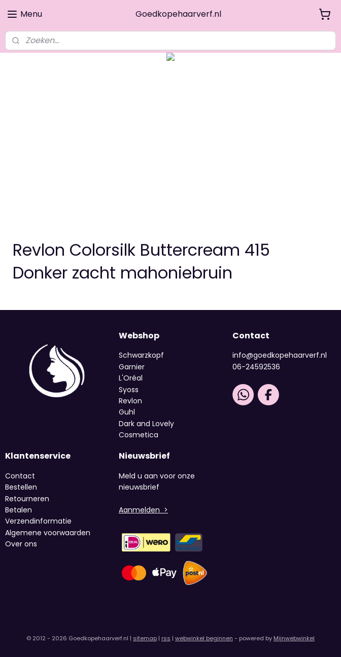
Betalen (18, 510)
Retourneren (27, 499)
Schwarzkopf (141, 355)
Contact (20, 476)
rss (165, 638)
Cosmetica (138, 435)
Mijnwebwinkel (294, 638)
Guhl (127, 412)
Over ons (22, 544)
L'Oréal (131, 378)
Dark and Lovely (146, 424)
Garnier (132, 367)
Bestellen (21, 487)
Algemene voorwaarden (47, 533)
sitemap (145, 638)
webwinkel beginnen (204, 638)
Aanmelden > (143, 510)
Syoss (129, 390)
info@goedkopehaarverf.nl (279, 355)
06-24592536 (256, 367)
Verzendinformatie (38, 521)
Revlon (130, 401)
